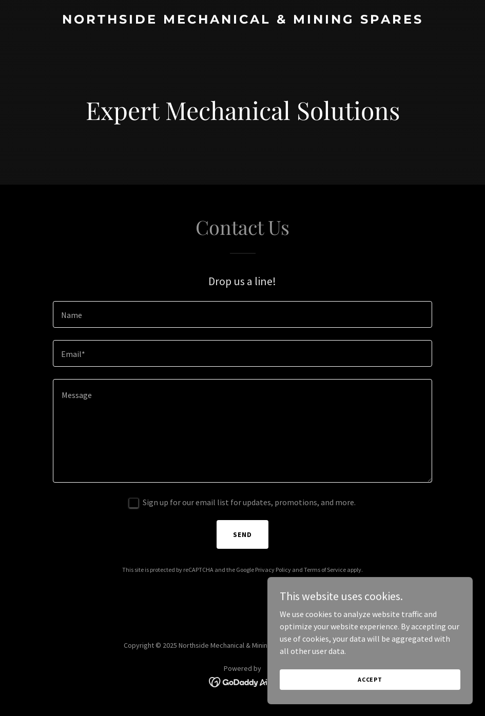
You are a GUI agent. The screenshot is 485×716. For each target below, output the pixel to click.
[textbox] (243, 314)
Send (242, 534)
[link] (242, 20)
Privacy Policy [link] (273, 569)
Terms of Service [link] (325, 569)
